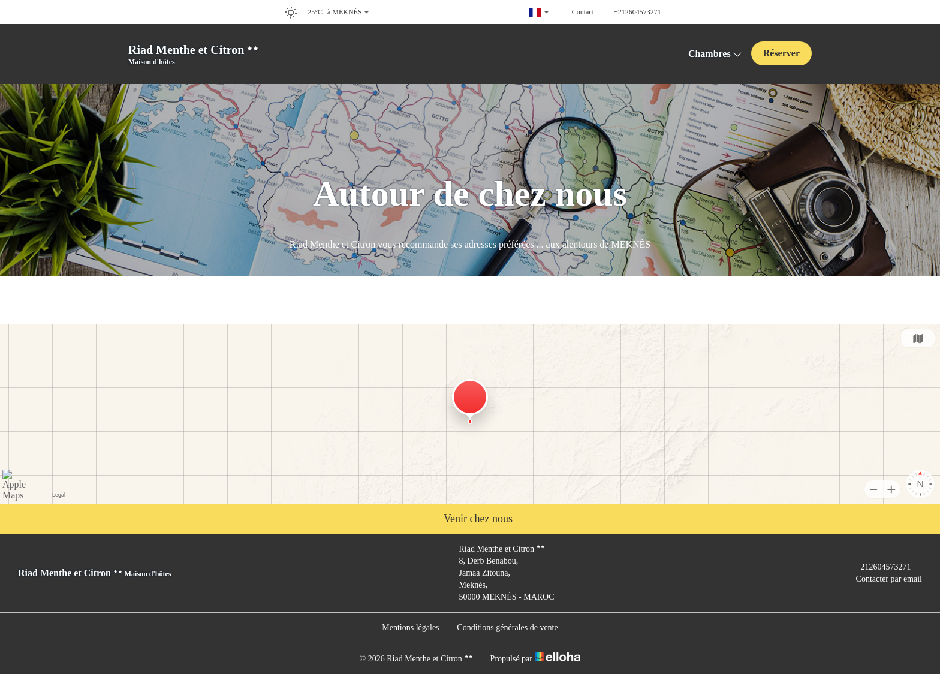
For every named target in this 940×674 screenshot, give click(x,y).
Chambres (715, 54)
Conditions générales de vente (507, 627)
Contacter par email (882, 579)
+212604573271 (876, 567)
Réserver (781, 53)
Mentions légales (410, 627)
